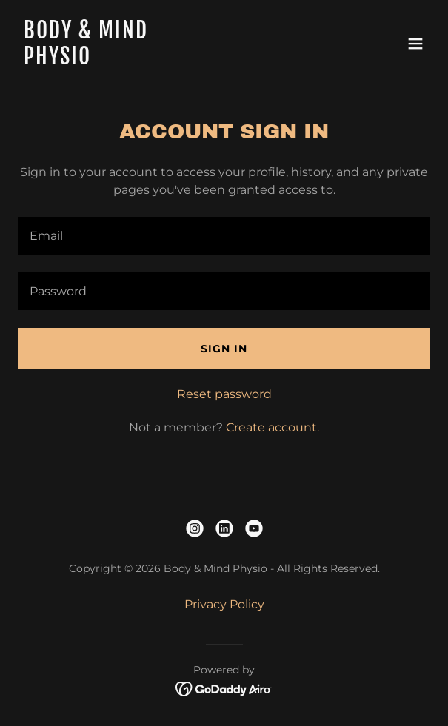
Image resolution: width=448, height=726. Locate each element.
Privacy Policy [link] (224, 604)
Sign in (224, 348)
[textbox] (224, 236)
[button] (415, 43)
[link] (162, 60)
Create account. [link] (272, 427)
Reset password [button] (224, 394)
